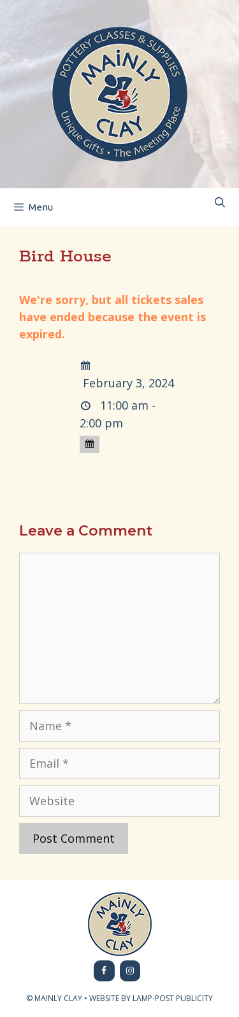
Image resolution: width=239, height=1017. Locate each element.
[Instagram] (130, 971)
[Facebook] (104, 971)
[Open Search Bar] (219, 202)
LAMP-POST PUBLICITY (173, 998)
